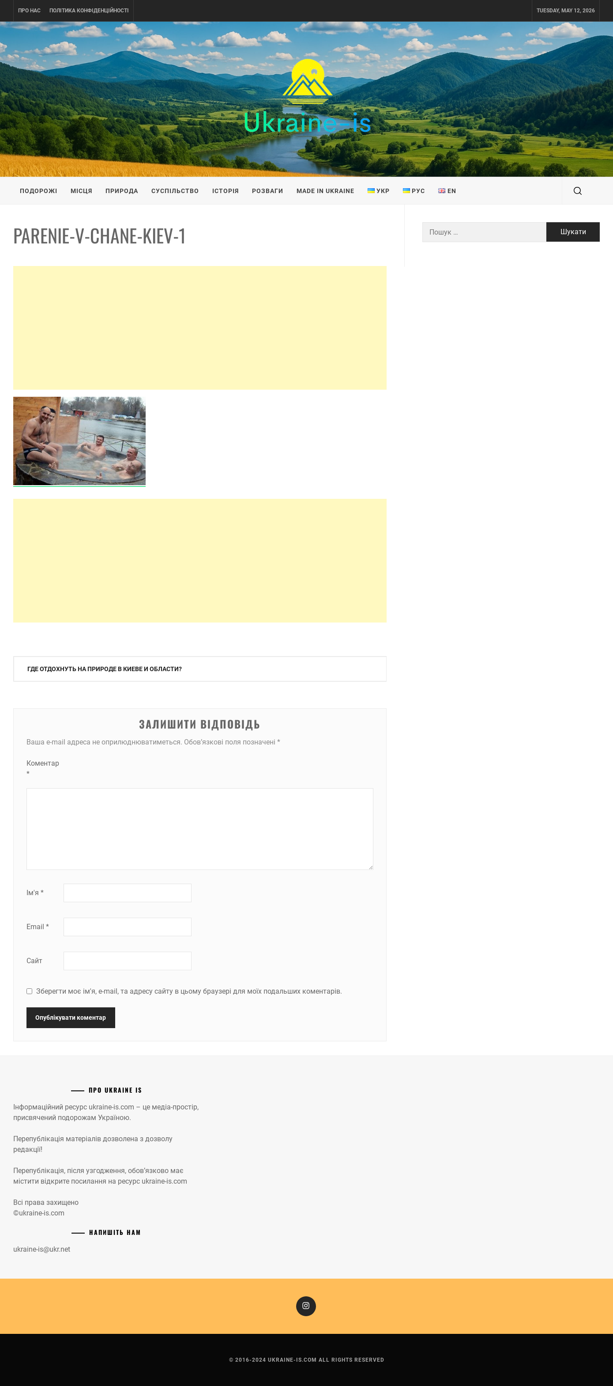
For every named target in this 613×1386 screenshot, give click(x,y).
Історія (225, 190)
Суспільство (175, 190)
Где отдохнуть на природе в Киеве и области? (104, 668)
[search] (578, 191)
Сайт (34, 961)
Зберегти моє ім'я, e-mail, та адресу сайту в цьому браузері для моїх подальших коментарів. (189, 991)
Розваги (267, 190)
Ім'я (35, 893)
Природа (121, 190)
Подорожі (38, 190)
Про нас (29, 11)
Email (37, 927)
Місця (81, 190)
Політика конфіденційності (89, 11)
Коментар (42, 768)
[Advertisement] (200, 328)
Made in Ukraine (325, 190)
